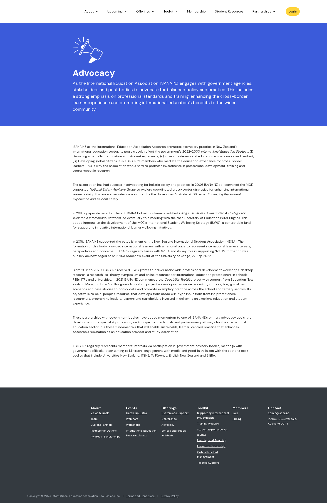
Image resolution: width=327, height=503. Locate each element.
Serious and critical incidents (173, 433)
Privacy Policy (170, 496)
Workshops (133, 425)
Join (235, 413)
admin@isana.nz (278, 413)
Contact (275, 408)
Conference (169, 419)
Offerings (143, 11)
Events (131, 408)
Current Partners (102, 425)
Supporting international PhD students (213, 415)
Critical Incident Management (207, 454)
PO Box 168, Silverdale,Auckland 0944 (282, 421)
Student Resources (229, 11)
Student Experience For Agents (212, 432)
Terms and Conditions (140, 496)
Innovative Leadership (211, 446)
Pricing (237, 419)
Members (240, 408)
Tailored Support (208, 463)
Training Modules (208, 423)
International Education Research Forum (141, 433)
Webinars (132, 419)
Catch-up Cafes (136, 413)
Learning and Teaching (211, 440)
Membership (196, 11)
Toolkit (168, 11)
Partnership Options (104, 431)
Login (292, 11)
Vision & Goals (100, 413)
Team (94, 419)
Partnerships (262, 11)
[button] (91, 11)
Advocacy (167, 425)
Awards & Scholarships (105, 436)
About (89, 11)
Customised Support (174, 413)
